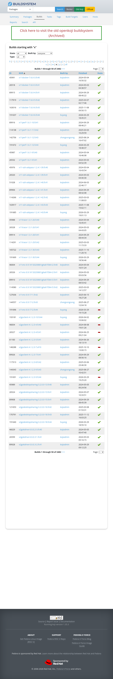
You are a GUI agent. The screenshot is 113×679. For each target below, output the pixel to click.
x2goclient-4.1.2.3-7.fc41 (30, 354)
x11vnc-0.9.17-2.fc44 (28, 309)
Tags (59, 16)
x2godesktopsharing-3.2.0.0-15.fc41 (35, 399)
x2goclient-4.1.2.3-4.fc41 (30, 332)
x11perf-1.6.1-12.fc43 (28, 137)
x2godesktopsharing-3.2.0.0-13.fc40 (35, 384)
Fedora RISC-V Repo (56, 639)
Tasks (49, 16)
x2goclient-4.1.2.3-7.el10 (30, 347)
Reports (13, 22)
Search (25, 22)
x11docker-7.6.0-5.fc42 (29, 100)
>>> (63, 68)
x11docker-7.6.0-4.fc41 (29, 92)
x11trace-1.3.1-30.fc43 (29, 249)
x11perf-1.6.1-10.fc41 (28, 122)
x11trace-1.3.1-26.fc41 (29, 227)
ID (10, 73)
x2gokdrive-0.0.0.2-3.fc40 (30, 429)
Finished (83, 73)
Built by (64, 73)
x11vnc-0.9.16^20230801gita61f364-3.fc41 (38, 279)
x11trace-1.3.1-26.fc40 (29, 219)
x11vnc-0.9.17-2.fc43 (28, 302)
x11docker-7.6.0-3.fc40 (29, 77)
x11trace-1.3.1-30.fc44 (29, 257)
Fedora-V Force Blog (82, 639)
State (100, 73)
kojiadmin (64, 77)
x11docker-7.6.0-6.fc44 (29, 115)
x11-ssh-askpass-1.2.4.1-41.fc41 (33, 190)
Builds (39, 16)
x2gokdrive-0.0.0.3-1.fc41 (30, 437)
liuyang (63, 115)
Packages (27, 16)
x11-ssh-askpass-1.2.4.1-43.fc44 (33, 212)
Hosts (95, 16)
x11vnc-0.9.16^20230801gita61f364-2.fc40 (38, 264)
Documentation (67, 621)
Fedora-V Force (63, 669)
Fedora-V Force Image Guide (82, 644)
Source (41, 621)
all (66, 64)
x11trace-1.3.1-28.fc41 (29, 234)
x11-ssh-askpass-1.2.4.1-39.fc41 (33, 175)
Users (85, 16)
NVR (21, 73)
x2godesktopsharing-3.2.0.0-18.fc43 (35, 414)
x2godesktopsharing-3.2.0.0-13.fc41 (35, 392)
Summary (14, 16)
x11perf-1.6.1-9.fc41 (28, 160)
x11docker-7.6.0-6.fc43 (29, 107)
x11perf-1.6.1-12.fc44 (28, 145)
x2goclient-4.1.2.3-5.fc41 (30, 339)
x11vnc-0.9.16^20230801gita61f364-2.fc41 (38, 272)
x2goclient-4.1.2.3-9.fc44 (30, 377)
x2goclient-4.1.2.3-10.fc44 (30, 317)
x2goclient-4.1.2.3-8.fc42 (30, 362)
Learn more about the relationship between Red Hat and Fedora (71, 653)
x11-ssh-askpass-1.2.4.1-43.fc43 (33, 204)
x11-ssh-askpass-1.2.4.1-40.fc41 (33, 182)
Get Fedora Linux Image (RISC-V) (31, 640)
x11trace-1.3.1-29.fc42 (29, 242)
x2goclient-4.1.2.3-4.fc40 (30, 324)
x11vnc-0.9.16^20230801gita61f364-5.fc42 (38, 287)
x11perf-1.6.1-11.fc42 (28, 130)
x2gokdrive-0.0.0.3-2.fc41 (30, 444)
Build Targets (72, 16)
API (34, 22)
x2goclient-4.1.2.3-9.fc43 (30, 369)
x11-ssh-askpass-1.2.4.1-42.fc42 (33, 197)
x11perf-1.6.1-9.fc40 (28, 152)
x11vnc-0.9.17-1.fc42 (28, 294)
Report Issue (52, 621)
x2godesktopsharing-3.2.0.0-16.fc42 (35, 407)
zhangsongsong (67, 137)
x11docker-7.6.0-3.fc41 (29, 85)
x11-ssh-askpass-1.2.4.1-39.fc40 (33, 167)
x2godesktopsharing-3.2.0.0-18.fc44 (35, 422)
